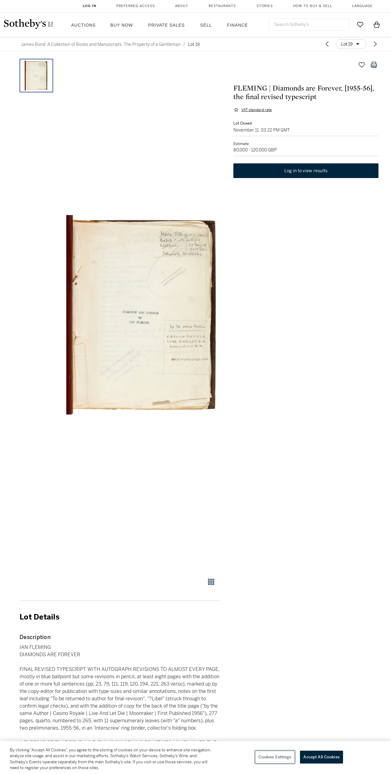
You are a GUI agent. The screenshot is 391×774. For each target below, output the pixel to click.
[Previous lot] (327, 44)
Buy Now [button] (121, 25)
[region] (195, 757)
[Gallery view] (211, 582)
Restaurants (222, 6)
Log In (90, 6)
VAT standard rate (256, 110)
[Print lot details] (374, 65)
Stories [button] (265, 6)
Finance (237, 25)
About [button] (181, 6)
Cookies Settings (274, 757)
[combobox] (309, 25)
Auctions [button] (83, 25)
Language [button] (362, 6)
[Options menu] (351, 44)
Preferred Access (135, 6)
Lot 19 (194, 44)
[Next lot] (375, 44)
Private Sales (166, 25)
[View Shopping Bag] (376, 24)
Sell (206, 25)
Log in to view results (306, 171)
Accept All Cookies (321, 757)
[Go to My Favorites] (360, 24)
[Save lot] (362, 65)
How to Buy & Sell (312, 6)
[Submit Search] (342, 24)
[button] (143, 315)
